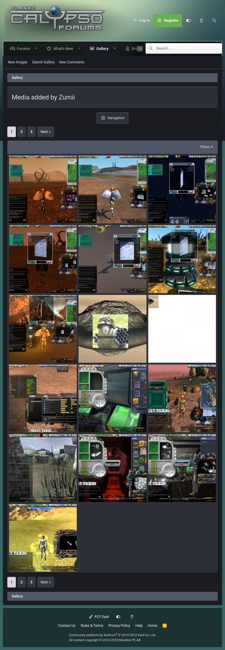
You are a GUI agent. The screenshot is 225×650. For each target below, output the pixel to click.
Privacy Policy (119, 626)
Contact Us (67, 626)
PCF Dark (99, 617)
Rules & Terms (92, 626)
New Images (18, 62)
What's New (64, 48)
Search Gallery (43, 62)
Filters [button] (205, 147)
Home (152, 626)
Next (44, 132)
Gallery (104, 48)
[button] (37, 48)
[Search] (214, 20)
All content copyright (105, 640)
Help (139, 626)
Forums (24, 48)
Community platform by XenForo (112, 635)
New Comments (71, 62)
